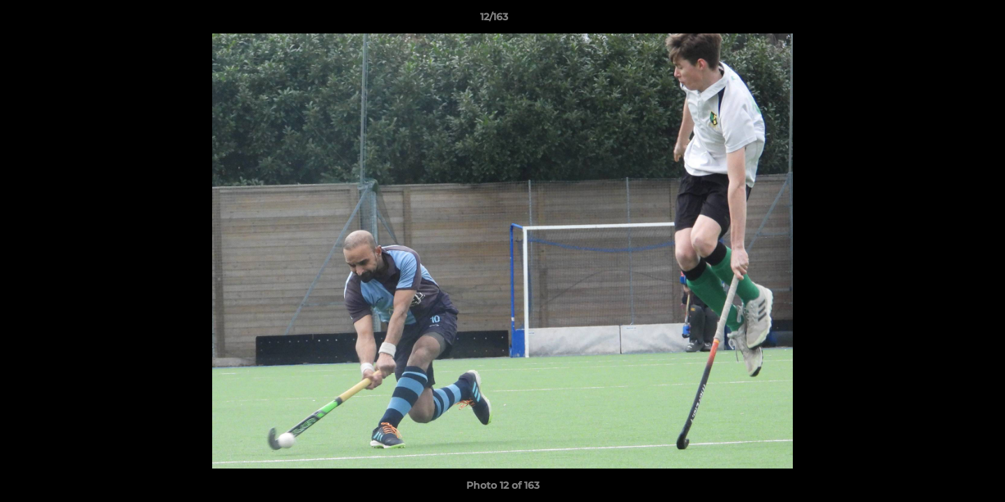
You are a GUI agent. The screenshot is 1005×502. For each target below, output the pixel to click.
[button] (946, 20)
